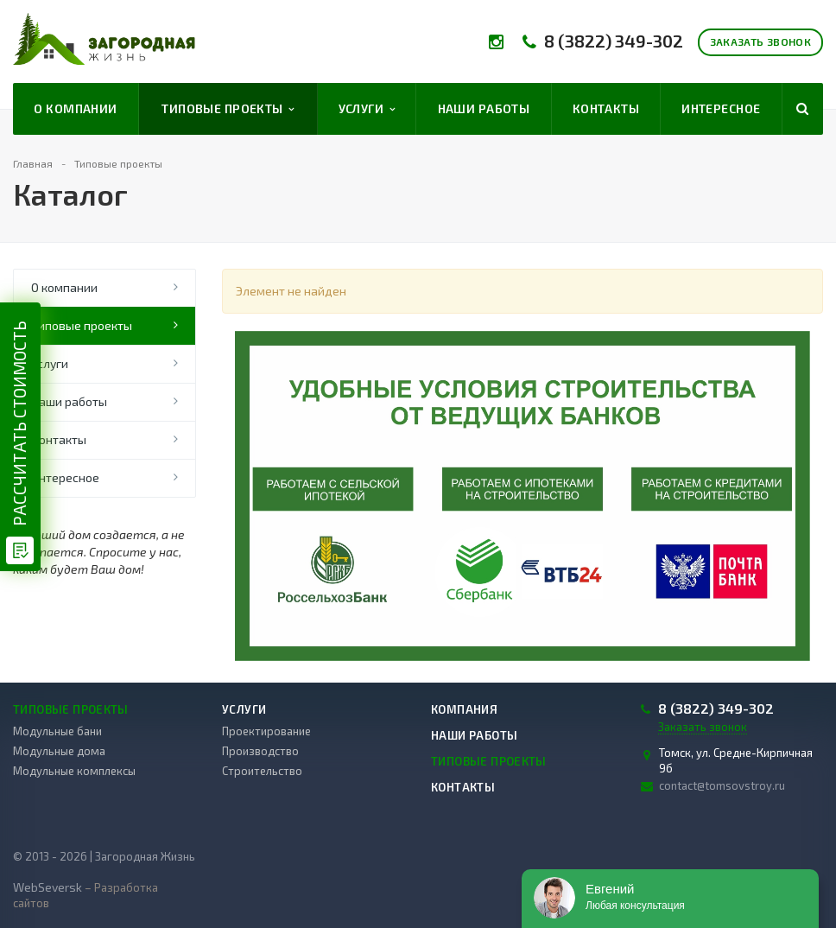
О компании (75, 108)
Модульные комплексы (74, 771)
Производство (260, 751)
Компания (464, 709)
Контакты (606, 108)
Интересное (720, 108)
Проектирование (266, 731)
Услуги (367, 109)
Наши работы (484, 108)
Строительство (262, 771)
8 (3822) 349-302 (613, 41)
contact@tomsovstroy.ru (722, 785)
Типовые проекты (228, 109)
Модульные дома (59, 751)
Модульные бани (57, 731)
